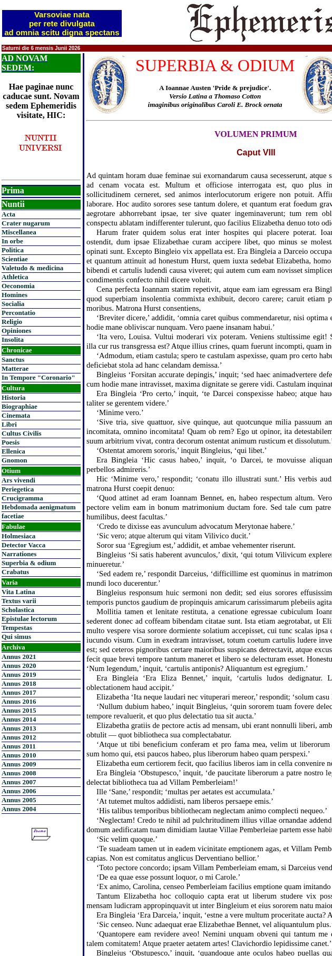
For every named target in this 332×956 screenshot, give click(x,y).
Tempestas (17, 628)
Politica (13, 250)
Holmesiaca (18, 536)
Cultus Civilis (22, 433)
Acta (8, 214)
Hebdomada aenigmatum (38, 507)
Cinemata (16, 415)
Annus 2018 (19, 683)
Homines (14, 295)
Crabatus (15, 572)
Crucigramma (22, 498)
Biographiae (19, 406)
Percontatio (18, 313)
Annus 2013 (19, 728)
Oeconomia (18, 286)
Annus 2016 (19, 701)
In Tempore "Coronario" (38, 377)
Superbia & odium (29, 563)
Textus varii (19, 601)
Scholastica (18, 610)
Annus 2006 (19, 791)
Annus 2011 (19, 746)
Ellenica (13, 451)
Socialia (13, 304)
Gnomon (14, 460)
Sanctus (13, 359)
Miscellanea (19, 232)
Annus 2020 (19, 665)
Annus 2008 (19, 773)
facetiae (13, 516)
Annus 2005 (19, 800)
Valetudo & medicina (32, 268)
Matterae (15, 368)
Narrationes (19, 554)
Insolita (13, 339)
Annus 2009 (19, 764)
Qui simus (16, 636)
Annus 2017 (19, 692)
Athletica (15, 277)
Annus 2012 (19, 737)
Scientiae (15, 259)
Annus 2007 (19, 782)
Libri (9, 424)
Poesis (10, 442)
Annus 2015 (19, 710)
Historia (14, 397)
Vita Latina (18, 592)
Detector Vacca (23, 545)
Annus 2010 (19, 755)
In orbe (12, 241)
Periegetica (18, 489)
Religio (12, 322)
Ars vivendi (18, 480)
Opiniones (16, 330)
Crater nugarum (26, 223)
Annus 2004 (19, 809)
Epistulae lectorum (29, 619)
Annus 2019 (19, 674)
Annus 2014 (19, 719)
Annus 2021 (19, 657)
